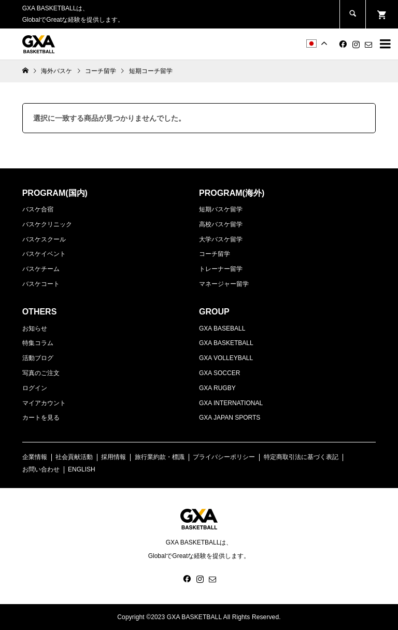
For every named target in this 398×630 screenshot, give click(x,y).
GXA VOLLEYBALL (226, 358)
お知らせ (34, 328)
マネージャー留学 (224, 284)
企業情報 (34, 457)
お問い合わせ (41, 469)
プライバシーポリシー (224, 457)
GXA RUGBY (217, 388)
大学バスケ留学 (221, 239)
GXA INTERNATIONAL (231, 403)
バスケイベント (44, 253)
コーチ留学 (214, 253)
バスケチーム (41, 269)
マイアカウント (44, 403)
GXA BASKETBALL (226, 343)
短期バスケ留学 (221, 209)
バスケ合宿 (37, 209)
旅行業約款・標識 (159, 457)
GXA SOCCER (219, 373)
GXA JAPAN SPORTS (229, 417)
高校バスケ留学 (221, 224)
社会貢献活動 (74, 457)
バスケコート (41, 284)
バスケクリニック (47, 224)
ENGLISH (81, 469)
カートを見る (41, 417)
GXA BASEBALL (222, 328)
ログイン (34, 388)
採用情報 (113, 457)
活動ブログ (37, 358)
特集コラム (37, 343)
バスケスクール (44, 239)
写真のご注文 (41, 373)
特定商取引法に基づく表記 (301, 457)
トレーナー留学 (221, 269)
